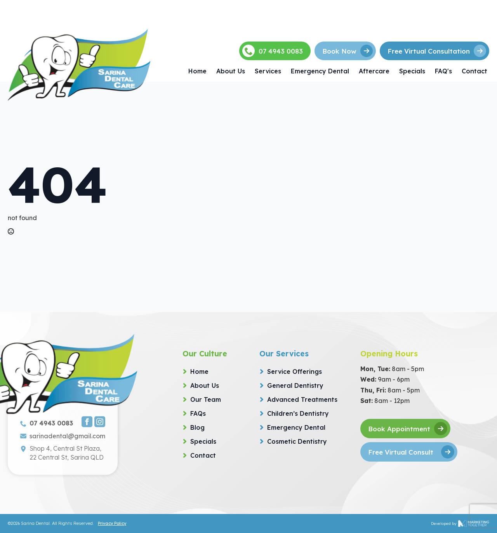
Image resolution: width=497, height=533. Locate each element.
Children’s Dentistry (298, 413)
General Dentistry (295, 385)
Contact (474, 71)
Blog (197, 427)
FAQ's (443, 71)
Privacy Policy (112, 523)
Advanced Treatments (302, 399)
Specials (412, 71)
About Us (230, 71)
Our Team (205, 399)
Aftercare (374, 71)
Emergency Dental (320, 71)
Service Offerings (294, 371)
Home (197, 71)
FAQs (198, 413)
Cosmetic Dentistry (297, 441)
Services (268, 71)
